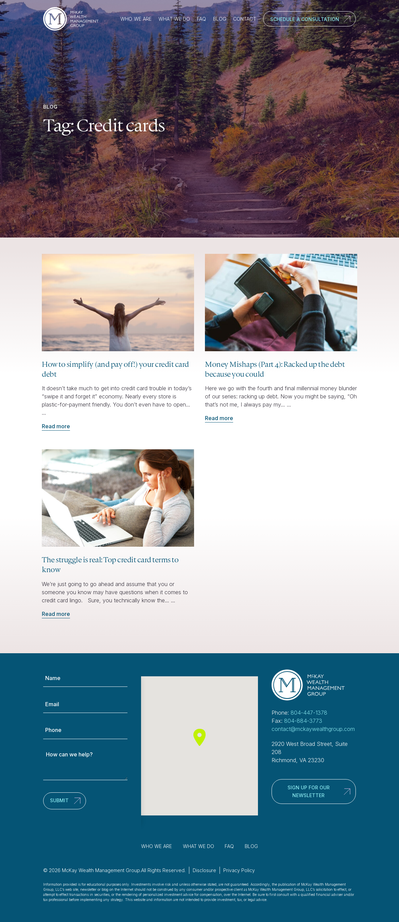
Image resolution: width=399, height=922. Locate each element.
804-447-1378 (309, 712)
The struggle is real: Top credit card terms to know (110, 564)
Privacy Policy (239, 870)
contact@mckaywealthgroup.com (313, 729)
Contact (244, 19)
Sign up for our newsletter (309, 791)
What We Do (174, 19)
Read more (56, 426)
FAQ (201, 19)
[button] (199, 737)
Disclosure (204, 870)
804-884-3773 (303, 720)
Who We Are (136, 19)
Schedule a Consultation (304, 19)
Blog (219, 19)
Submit (59, 800)
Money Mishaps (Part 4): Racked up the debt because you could (275, 369)
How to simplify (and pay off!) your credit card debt (115, 369)
